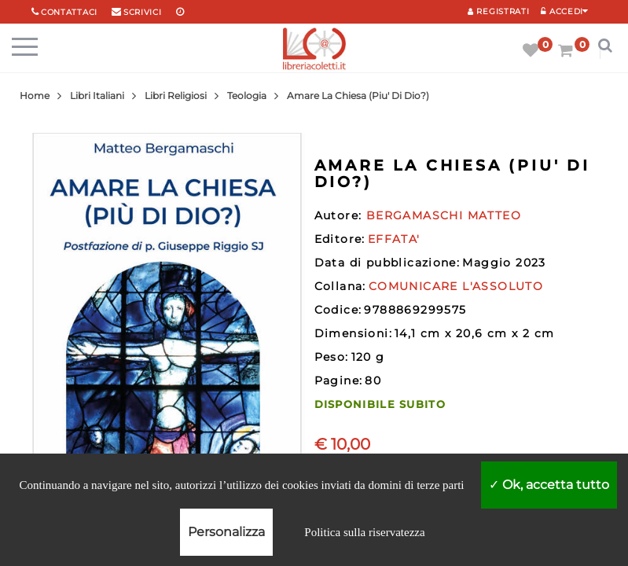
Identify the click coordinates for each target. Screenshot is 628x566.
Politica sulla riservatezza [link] (364, 532)
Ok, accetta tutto (549, 484)
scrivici (142, 12)
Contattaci (69, 12)
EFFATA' (394, 239)
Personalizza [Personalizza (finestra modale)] (226, 531)
